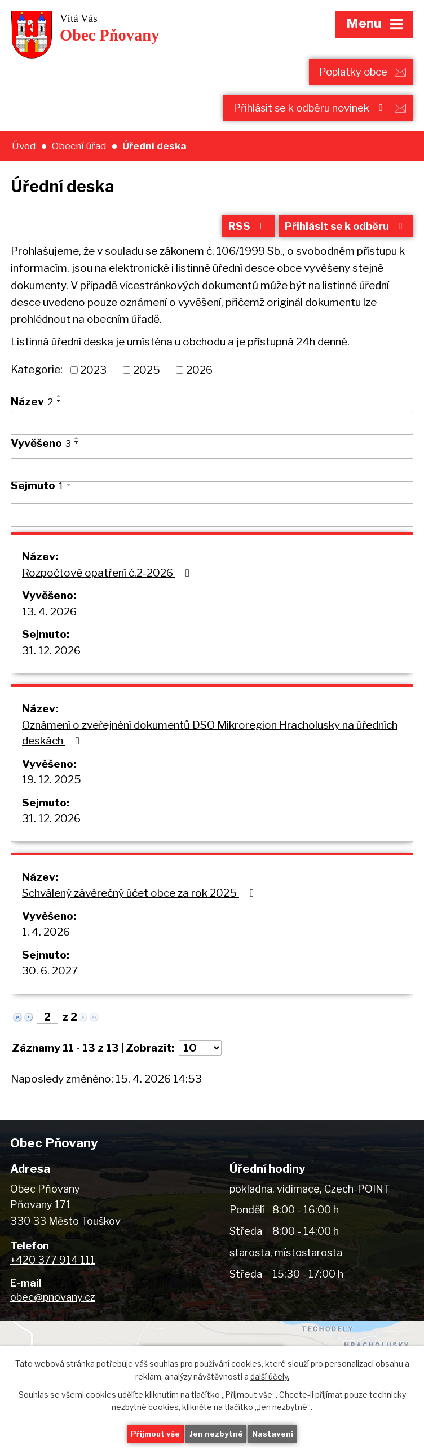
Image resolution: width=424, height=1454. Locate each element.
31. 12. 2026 (51, 655)
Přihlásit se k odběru (344, 230)
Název (32, 406)
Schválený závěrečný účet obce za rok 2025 (140, 897)
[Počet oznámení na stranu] (200, 1052)
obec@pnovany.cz (52, 1301)
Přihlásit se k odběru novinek (307, 108)
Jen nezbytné (217, 1433)
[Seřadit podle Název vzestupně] (59, 400)
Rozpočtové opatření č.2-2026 (108, 577)
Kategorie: (37, 373)
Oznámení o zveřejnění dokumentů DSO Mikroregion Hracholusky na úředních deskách (210, 737)
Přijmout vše (155, 1433)
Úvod (24, 147)
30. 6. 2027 (50, 975)
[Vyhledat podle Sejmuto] (212, 519)
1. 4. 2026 (46, 936)
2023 (93, 373)
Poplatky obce (351, 71)
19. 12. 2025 (51, 784)
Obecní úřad (79, 147)
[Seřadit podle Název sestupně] (59, 405)
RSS (242, 230)
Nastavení (274, 1433)
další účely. (269, 1375)
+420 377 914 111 (52, 1264)
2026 (199, 373)
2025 (146, 373)
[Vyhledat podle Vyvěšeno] (212, 474)
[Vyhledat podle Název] (212, 427)
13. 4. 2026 (49, 616)
